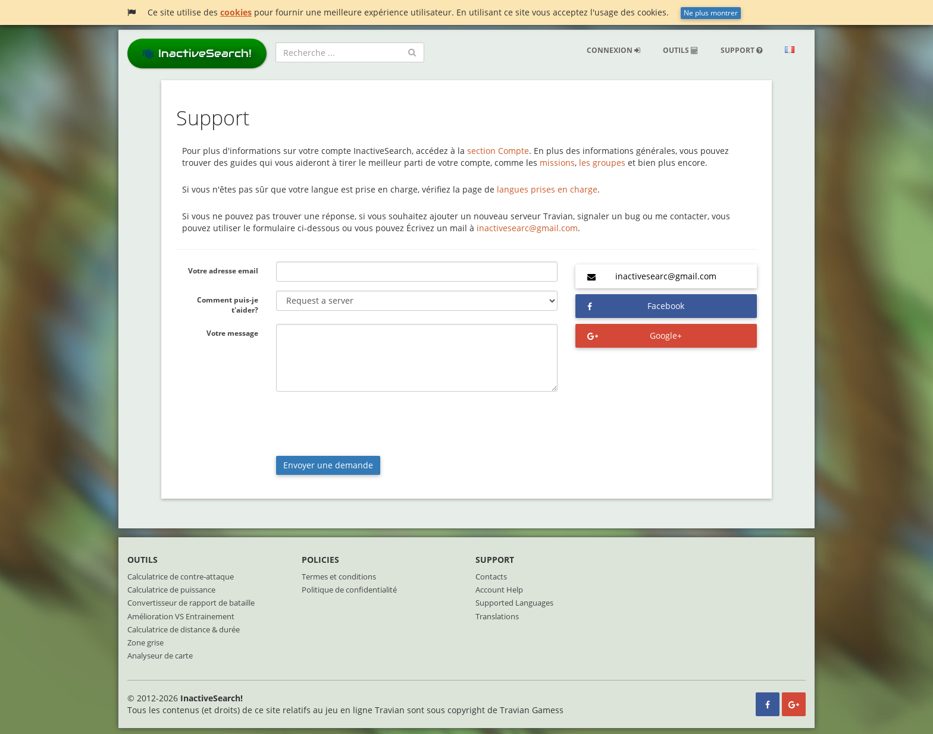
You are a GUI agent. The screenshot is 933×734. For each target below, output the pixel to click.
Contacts (491, 576)
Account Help (499, 589)
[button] (789, 50)
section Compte (498, 150)
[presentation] (366, 424)
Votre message (232, 333)
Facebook (665, 305)
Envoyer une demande (328, 465)
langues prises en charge (547, 189)
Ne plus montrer (711, 13)
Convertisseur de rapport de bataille (191, 602)
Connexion (613, 50)
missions (557, 162)
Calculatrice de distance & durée (183, 629)
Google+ (666, 335)
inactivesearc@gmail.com (527, 228)
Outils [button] (680, 50)
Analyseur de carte (160, 655)
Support (741, 50)
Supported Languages (514, 602)
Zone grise (145, 642)
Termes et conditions (339, 576)
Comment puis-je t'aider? (227, 305)
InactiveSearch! (197, 53)
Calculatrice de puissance (171, 589)
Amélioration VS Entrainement (180, 616)
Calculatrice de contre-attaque (180, 576)
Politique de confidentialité (349, 589)
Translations (497, 616)
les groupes (602, 162)
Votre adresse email (223, 271)
